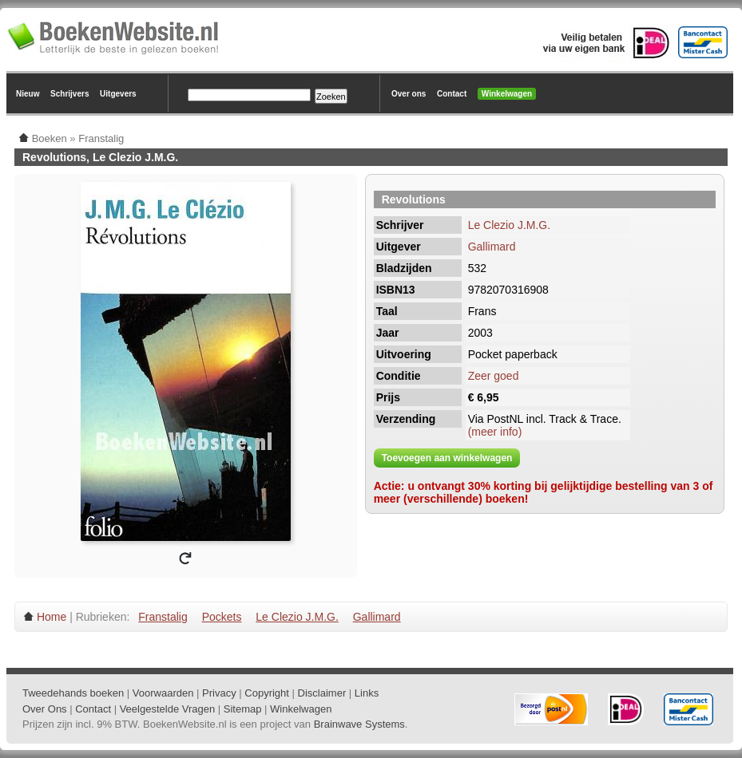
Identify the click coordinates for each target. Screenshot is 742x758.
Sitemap (243, 709)
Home (51, 616)
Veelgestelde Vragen (168, 709)
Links (367, 693)
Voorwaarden (163, 693)
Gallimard (492, 246)
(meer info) (495, 431)
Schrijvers (69, 93)
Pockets (222, 616)
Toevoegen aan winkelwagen (447, 458)
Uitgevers (118, 93)
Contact (451, 93)
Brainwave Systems (359, 724)
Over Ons (44, 709)
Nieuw (27, 93)
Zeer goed (493, 375)
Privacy (219, 693)
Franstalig (162, 616)
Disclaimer (322, 693)
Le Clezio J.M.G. (509, 225)
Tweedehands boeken (73, 693)
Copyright (266, 693)
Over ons (408, 93)
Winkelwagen (507, 93)
